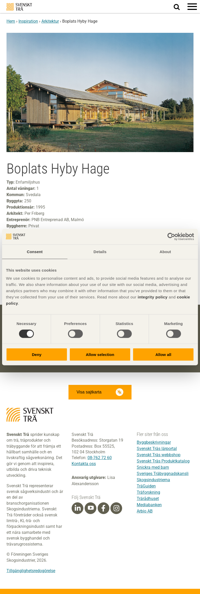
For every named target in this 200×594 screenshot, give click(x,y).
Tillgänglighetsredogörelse (31, 570)
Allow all (163, 354)
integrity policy (153, 297)
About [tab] (165, 251)
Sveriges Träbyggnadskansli (163, 473)
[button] (192, 6)
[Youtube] (90, 508)
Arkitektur (50, 21)
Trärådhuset (148, 498)
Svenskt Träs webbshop (158, 454)
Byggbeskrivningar (154, 442)
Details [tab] (100, 251)
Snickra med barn (153, 467)
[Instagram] (116, 508)
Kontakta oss (84, 463)
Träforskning (148, 492)
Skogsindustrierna (153, 479)
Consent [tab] (35, 251)
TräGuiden (146, 486)
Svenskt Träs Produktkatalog (163, 461)
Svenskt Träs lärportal (157, 448)
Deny (36, 354)
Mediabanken (149, 504)
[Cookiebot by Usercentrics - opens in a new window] (171, 236)
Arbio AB (145, 511)
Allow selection (100, 354)
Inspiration (28, 21)
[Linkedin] (77, 508)
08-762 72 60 (100, 457)
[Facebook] (103, 508)
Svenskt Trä (19, 7)
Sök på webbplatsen (179, 7)
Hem (11, 21)
